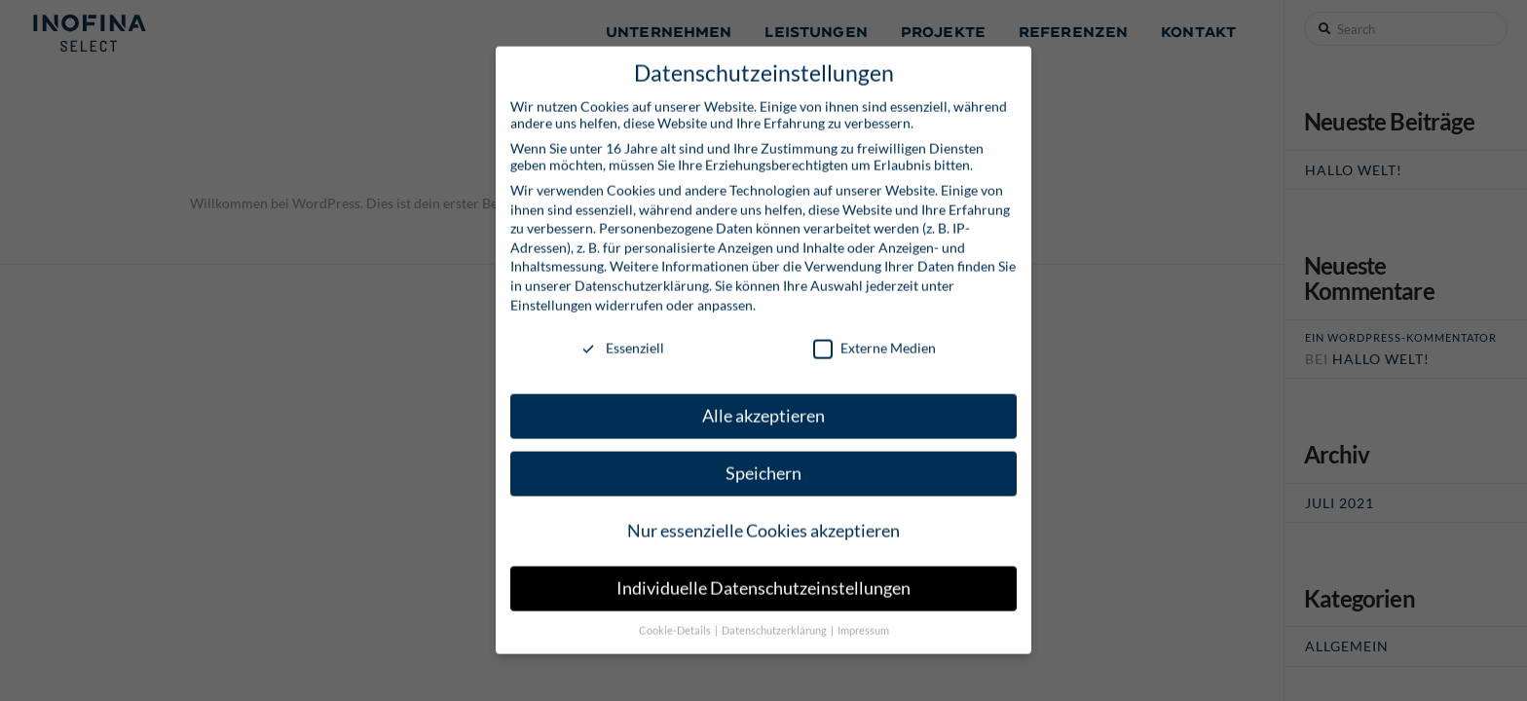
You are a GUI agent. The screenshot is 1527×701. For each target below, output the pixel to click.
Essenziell (621, 333)
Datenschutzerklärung (642, 271)
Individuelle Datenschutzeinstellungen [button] (763, 574)
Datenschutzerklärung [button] (775, 616)
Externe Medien (874, 333)
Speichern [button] (763, 459)
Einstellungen (551, 289)
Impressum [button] (863, 616)
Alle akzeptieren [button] (763, 401)
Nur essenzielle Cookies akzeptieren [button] (763, 516)
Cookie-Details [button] (676, 616)
